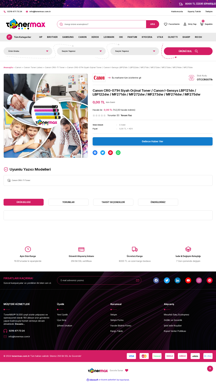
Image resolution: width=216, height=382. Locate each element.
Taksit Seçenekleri (113, 202)
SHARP (186, 37)
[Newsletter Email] (99, 280)
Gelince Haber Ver (152, 141)
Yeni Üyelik (62, 314)
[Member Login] (189, 24)
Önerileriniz (158, 202)
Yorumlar (68, 202)
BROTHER (52, 37)
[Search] (108, 24)
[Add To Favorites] (82, 79)
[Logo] (26, 24)
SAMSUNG (68, 37)
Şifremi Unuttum (64, 325)
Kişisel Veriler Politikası (175, 331)
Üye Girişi (61, 320)
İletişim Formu (117, 320)
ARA (152, 24)
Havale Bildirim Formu (120, 325)
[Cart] (206, 24)
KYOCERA (147, 37)
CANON (82, 37)
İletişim (209, 11)
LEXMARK (109, 37)
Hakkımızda (177, 11)
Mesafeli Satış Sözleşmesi (176, 314)
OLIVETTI (173, 37)
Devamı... (20, 324)
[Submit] (137, 280)
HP (40, 37)
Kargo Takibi (116, 331)
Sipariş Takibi (194, 11)
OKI (121, 37)
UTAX (160, 37)
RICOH (198, 37)
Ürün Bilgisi (23, 202)
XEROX (95, 37)
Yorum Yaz (126, 115)
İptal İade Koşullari (173, 325)
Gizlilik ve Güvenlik (173, 320)
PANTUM (132, 37)
